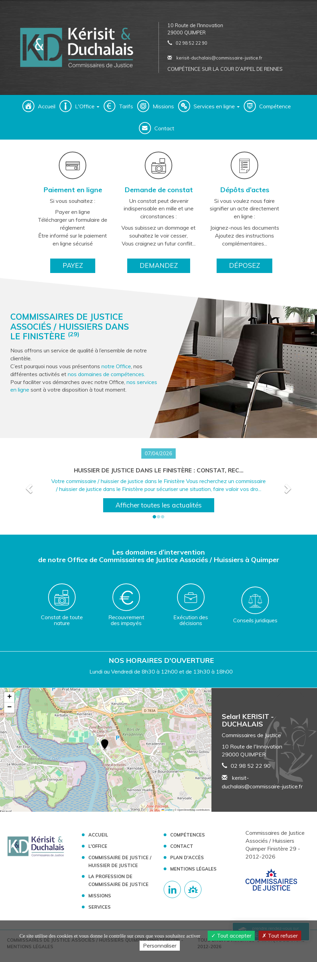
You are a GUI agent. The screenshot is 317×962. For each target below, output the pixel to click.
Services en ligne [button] (217, 106)
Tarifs (126, 106)
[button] (28, 486)
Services (99, 907)
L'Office (97, 846)
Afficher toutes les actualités (159, 505)
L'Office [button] (87, 106)
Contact (164, 128)
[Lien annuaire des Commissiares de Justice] (192, 889)
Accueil (46, 106)
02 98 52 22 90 (191, 43)
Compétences (187, 835)
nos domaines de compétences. (106, 374)
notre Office (116, 366)
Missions (163, 106)
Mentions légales (193, 869)
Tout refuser (280, 935)
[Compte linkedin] (172, 889)
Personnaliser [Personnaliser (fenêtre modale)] (159, 945)
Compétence (275, 106)
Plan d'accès (187, 857)
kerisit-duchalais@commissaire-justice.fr (214, 58)
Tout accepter (231, 935)
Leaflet (167, 809)
